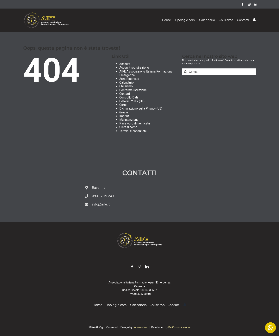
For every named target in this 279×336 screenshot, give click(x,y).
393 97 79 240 (103, 196)
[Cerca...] (219, 71)
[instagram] (249, 4)
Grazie (123, 112)
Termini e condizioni (132, 131)
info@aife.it (101, 204)
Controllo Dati (128, 97)
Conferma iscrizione (133, 90)
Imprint (124, 116)
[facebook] (242, 4)
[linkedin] (255, 4)
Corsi (123, 105)
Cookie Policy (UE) (132, 101)
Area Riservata (129, 79)
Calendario (126, 82)
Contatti (124, 94)
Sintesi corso (128, 127)
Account (124, 64)
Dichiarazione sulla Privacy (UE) (140, 108)
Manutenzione (129, 120)
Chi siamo (126, 86)
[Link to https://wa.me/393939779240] (270, 327)
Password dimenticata (134, 123)
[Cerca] (185, 71)
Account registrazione (134, 67)
